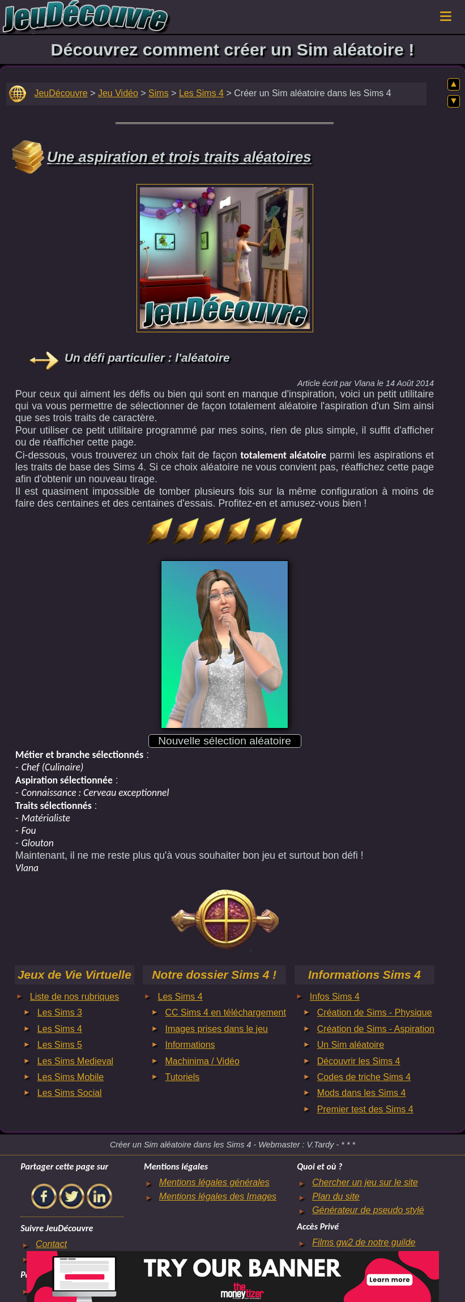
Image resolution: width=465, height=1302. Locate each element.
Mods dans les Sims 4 (361, 1093)
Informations (190, 1045)
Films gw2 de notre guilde (363, 1242)
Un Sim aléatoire (350, 1045)
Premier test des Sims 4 (365, 1109)
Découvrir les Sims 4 (358, 1061)
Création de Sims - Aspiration (375, 1029)
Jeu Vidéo (118, 93)
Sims (158, 93)
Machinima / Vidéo (202, 1061)
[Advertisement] (225, 255)
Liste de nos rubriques (74, 996)
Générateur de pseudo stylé (368, 1210)
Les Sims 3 (59, 1012)
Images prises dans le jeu (216, 1029)
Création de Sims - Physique (374, 1012)
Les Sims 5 (59, 1045)
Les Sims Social (69, 1093)
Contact (51, 1244)
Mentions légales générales (214, 1182)
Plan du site (336, 1196)
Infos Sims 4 (335, 996)
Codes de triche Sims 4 (364, 1077)
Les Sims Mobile (70, 1077)
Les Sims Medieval (75, 1061)
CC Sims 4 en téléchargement (225, 1012)
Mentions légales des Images (217, 1196)
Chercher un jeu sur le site (365, 1182)
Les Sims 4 (201, 93)
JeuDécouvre (60, 93)
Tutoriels (182, 1077)
